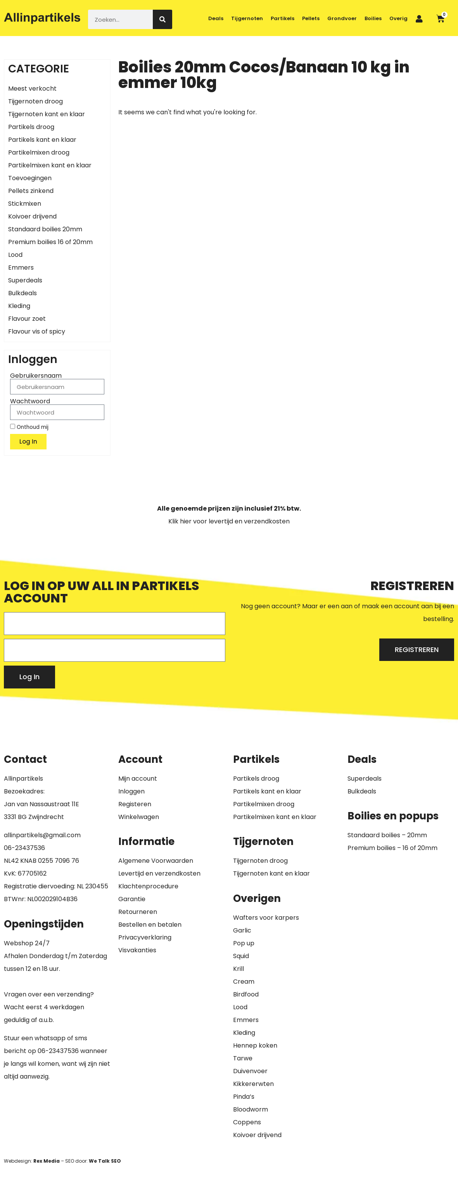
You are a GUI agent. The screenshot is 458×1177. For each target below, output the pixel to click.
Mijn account (137, 778)
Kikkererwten (253, 1083)
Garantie (131, 899)
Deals (215, 18)
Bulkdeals (22, 293)
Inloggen (131, 791)
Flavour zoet (27, 318)
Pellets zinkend (31, 190)
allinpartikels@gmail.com (42, 835)
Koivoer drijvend (32, 216)
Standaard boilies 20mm (45, 229)
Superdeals (25, 280)
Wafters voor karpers (266, 917)
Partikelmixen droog (38, 152)
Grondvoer (342, 18)
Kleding (19, 305)
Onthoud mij (29, 427)
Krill (238, 968)
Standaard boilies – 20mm (387, 835)
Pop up (243, 943)
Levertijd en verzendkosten (159, 873)
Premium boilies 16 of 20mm (50, 241)
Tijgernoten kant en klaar (46, 114)
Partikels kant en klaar (42, 139)
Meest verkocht (32, 88)
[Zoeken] (162, 19)
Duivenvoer (250, 1071)
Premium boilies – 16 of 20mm (392, 847)
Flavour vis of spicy (36, 331)
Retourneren (137, 911)
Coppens (247, 1122)
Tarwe (242, 1058)
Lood (15, 254)
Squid (241, 956)
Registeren (134, 804)
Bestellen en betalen (149, 924)
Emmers (21, 267)
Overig (398, 18)
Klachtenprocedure (148, 886)
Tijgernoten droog (35, 101)
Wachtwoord (30, 401)
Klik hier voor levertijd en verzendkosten (229, 521)
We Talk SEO (105, 1161)
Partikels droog (31, 126)
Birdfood (246, 994)
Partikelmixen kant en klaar (50, 165)
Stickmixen (24, 203)
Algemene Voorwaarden (155, 860)
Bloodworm (250, 1109)
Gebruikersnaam (36, 376)
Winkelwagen (138, 816)
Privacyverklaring (144, 937)
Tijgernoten (247, 18)
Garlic (242, 930)
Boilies (373, 18)
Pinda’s (243, 1096)
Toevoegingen (30, 178)
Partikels (282, 18)
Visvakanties (137, 950)
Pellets (311, 18)
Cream (243, 981)
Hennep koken (255, 1045)
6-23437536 (26, 847)
